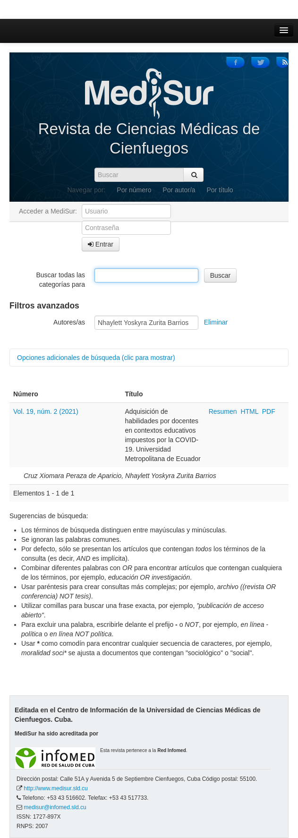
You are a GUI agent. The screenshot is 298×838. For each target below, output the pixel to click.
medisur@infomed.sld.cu (55, 807)
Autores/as (69, 322)
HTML (249, 411)
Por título (220, 190)
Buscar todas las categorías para (60, 279)
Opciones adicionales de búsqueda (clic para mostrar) (96, 357)
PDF (268, 411)
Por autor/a (178, 190)
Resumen (224, 411)
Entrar (100, 244)
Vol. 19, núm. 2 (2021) (45, 411)
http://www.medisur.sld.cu (55, 788)
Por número (134, 190)
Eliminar (216, 322)
